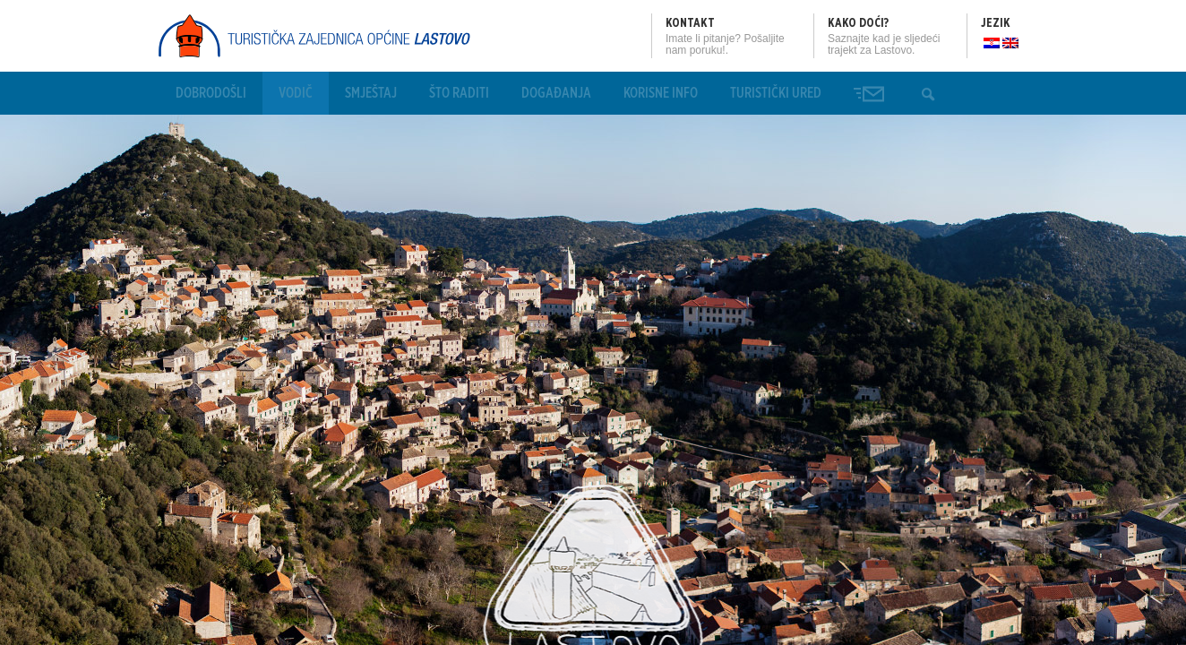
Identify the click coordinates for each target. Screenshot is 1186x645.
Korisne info (660, 93)
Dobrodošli (211, 93)
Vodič (296, 93)
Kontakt (690, 23)
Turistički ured (775, 93)
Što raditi (459, 93)
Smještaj (371, 93)
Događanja (556, 93)
